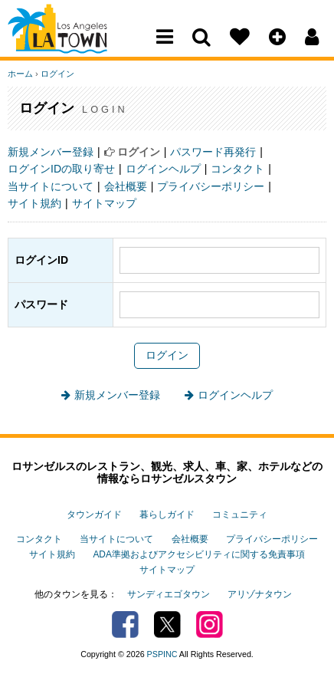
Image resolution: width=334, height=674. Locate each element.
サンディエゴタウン (168, 594)
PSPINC (162, 654)
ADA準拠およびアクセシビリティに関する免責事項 (198, 554)
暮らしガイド (167, 514)
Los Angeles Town (75, 42)
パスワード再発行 (213, 152)
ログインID (41, 260)
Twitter (167, 624)
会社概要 (125, 186)
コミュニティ (239, 514)
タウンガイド (94, 514)
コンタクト (237, 169)
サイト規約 (34, 203)
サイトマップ (104, 203)
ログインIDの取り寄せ (61, 169)
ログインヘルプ (163, 169)
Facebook (125, 624)
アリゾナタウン (260, 594)
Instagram (209, 624)
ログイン (57, 73)
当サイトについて (50, 186)
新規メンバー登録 (50, 152)
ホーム (20, 73)
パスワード (41, 304)
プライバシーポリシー (210, 186)
